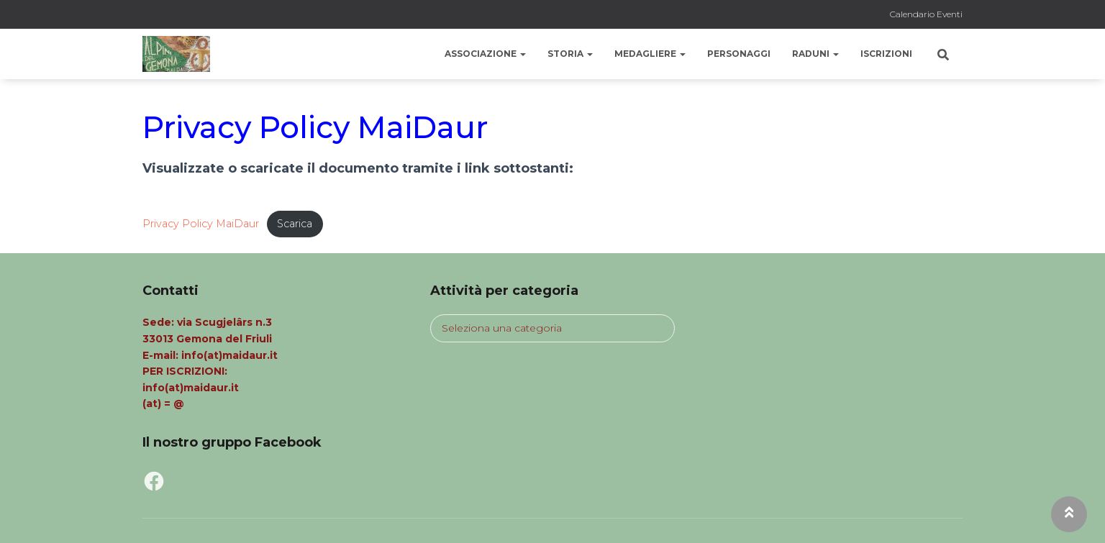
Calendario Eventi (926, 14)
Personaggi (738, 53)
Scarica (295, 223)
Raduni (815, 53)
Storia (570, 53)
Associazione (485, 53)
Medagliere (650, 53)
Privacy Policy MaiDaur (201, 223)
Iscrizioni (886, 53)
